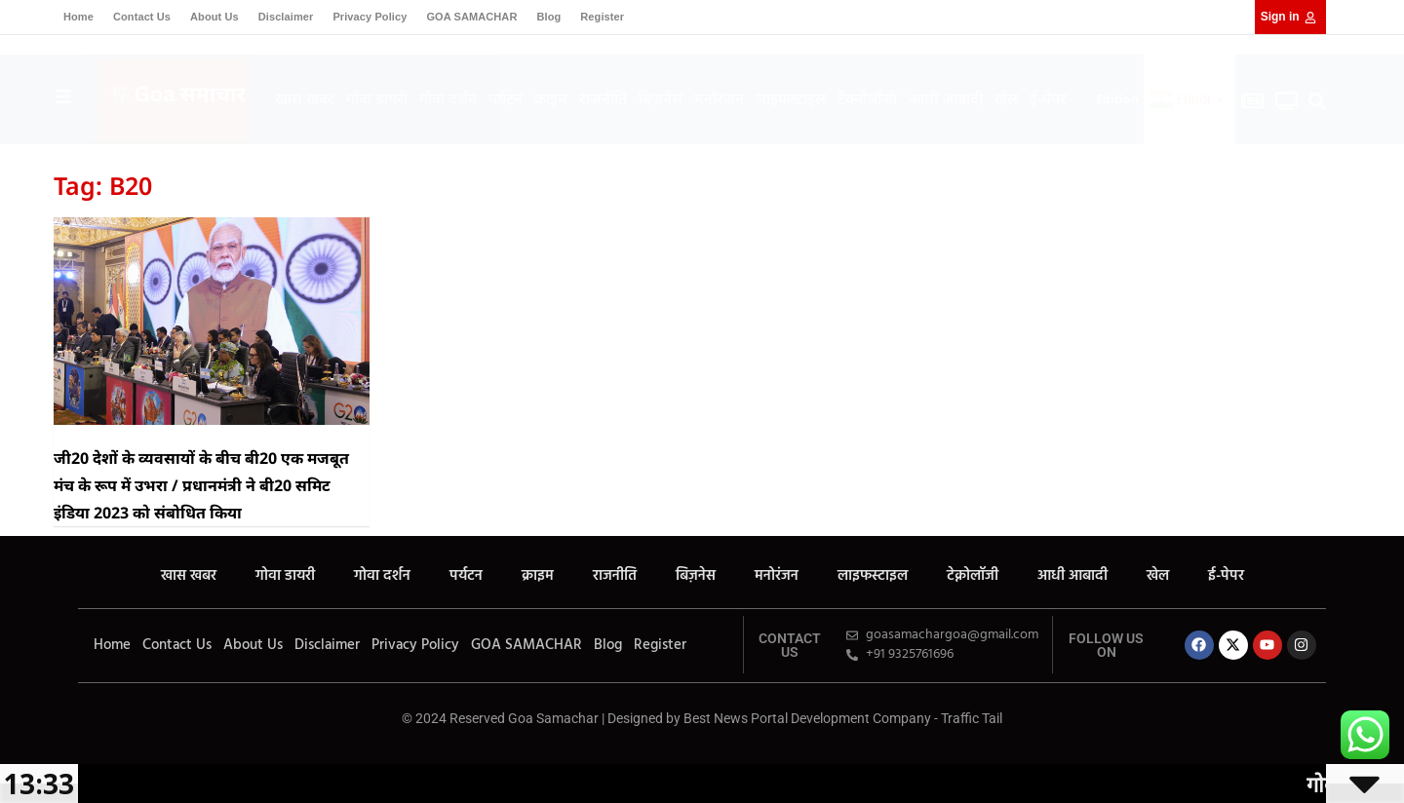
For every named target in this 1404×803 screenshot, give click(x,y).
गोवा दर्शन (448, 98)
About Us (214, 16)
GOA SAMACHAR (471, 16)
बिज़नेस (660, 98)
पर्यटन (505, 98)
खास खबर (304, 98)
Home (78, 16)
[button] (1318, 102)
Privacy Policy (369, 16)
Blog (548, 16)
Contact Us (142, 16)
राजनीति (603, 98)
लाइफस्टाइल (791, 98)
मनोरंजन (719, 98)
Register (602, 16)
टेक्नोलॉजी (867, 98)
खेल (1006, 98)
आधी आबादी (946, 98)
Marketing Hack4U (23, 684)
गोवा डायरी (377, 98)
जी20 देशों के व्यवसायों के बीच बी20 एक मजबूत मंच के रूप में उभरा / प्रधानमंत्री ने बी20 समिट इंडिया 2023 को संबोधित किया (201, 485)
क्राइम (550, 98)
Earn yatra (20, 736)
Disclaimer (286, 16)
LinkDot (20, 752)
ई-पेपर (1048, 98)
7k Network (21, 718)
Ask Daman (21, 702)
